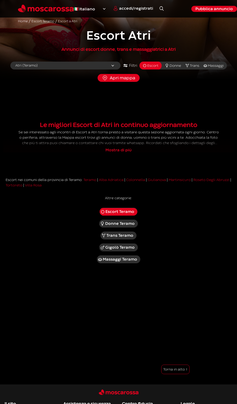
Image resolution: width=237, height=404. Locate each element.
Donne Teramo (117, 223)
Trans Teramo (117, 235)
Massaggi (213, 66)
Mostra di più (118, 150)
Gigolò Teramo (117, 247)
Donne (173, 66)
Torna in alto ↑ (175, 369)
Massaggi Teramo (117, 259)
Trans (192, 66)
